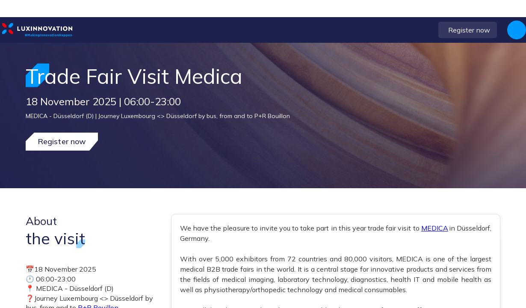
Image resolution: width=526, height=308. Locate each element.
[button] (434, 30)
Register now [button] (62, 141)
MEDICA (434, 228)
